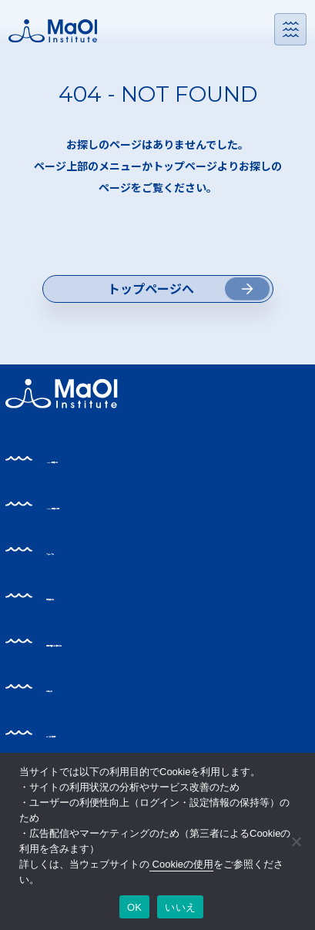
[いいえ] (295, 841)
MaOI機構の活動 (107, 548)
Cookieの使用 (181, 864)
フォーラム (89, 594)
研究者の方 (89, 640)
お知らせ (83, 731)
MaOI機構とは (101, 502)
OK (134, 907)
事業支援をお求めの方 (122, 685)
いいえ (180, 907)
